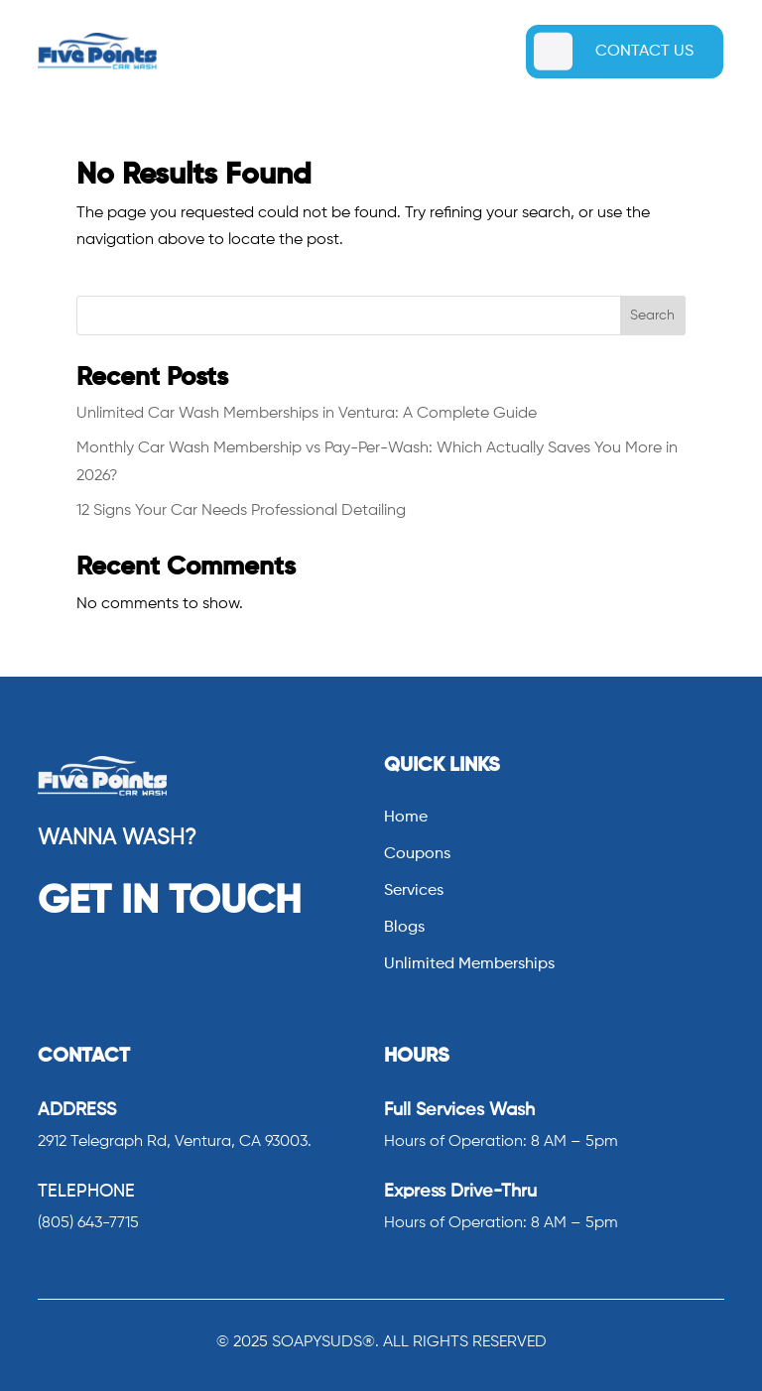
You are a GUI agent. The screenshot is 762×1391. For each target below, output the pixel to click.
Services (414, 891)
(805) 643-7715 (88, 1223)
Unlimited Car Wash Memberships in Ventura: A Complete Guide (306, 414)
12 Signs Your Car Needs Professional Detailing (241, 511)
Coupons (417, 854)
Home (406, 818)
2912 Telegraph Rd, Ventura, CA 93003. (175, 1142)
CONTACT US (644, 52)
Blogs (404, 928)
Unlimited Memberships (469, 964)
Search (652, 315)
